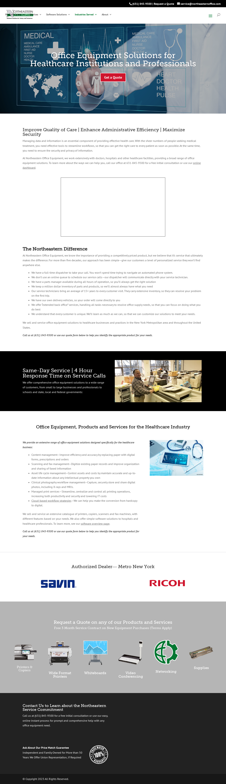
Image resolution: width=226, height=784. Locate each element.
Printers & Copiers (24, 668)
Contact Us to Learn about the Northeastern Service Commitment (64, 707)
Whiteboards (95, 673)
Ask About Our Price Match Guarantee (46, 747)
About (105, 14)
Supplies (201, 668)
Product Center (13, 14)
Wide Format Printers (60, 675)
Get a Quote (113, 77)
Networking (166, 671)
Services (33, 14)
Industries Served (84, 14)
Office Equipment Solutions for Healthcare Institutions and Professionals (113, 59)
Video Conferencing (130, 675)
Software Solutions (56, 14)
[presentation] (153, 721)
